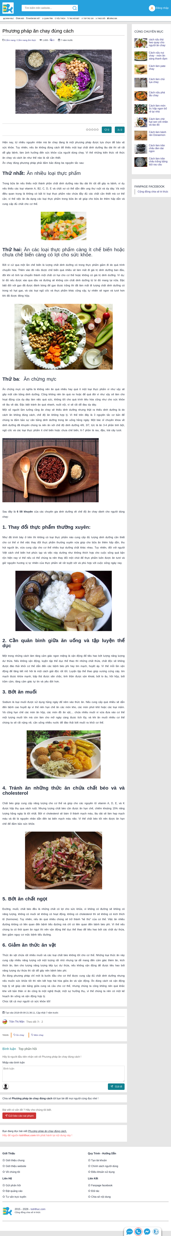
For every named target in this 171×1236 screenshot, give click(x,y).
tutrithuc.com (38, 1209)
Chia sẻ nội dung (99, 1196)
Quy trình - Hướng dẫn (102, 1153)
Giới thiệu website (14, 1166)
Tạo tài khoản (97, 1160)
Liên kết (93, 1178)
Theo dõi (34, 1021)
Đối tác (93, 1190)
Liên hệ (7, 1178)
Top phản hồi (27, 1049)
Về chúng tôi (11, 1171)
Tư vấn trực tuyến (14, 1196)
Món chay (37, 1035)
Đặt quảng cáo (12, 1190)
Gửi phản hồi (11, 1185)
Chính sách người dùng (103, 1166)
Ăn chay (18, 1035)
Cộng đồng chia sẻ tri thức (153, 191)
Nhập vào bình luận (13, 1062)
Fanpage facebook (100, 1185)
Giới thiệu (8, 1153)
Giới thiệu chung (13, 1160)
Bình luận (9, 1049)
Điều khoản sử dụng (101, 1171)
